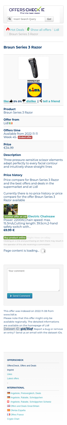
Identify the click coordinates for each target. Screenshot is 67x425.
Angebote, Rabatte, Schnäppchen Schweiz (29, 402)
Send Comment (19, 295)
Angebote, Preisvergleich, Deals (24, 393)
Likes (9, 374)
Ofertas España (16, 410)
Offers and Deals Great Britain (23, 406)
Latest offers (13, 378)
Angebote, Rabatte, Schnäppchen (25, 397)
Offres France (15, 414)
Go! (49, 19)
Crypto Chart (13, 419)
